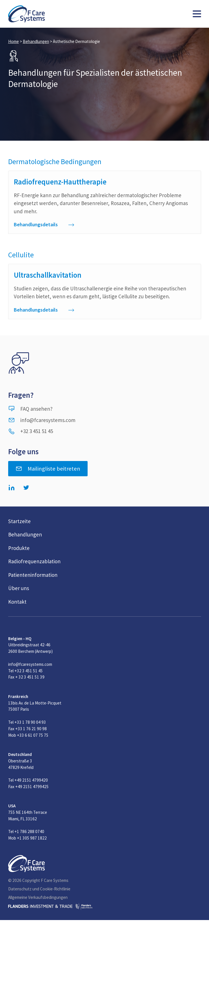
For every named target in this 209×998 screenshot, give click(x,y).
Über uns (18, 588)
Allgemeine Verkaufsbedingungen (38, 897)
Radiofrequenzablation (34, 561)
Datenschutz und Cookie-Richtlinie (39, 889)
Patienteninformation (32, 574)
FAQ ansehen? (30, 408)
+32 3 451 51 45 (30, 431)
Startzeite (19, 521)
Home (13, 41)
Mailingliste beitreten (47, 468)
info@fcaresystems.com (41, 420)
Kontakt (17, 601)
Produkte (19, 548)
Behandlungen (36, 41)
